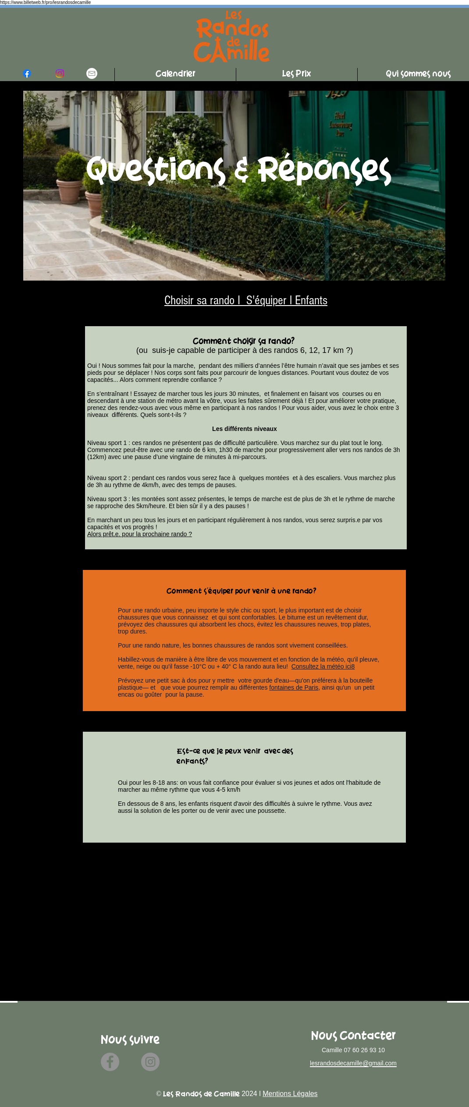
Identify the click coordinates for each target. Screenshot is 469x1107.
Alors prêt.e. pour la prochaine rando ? (139, 533)
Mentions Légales (290, 1093)
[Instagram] (150, 1062)
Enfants (311, 300)
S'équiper (265, 300)
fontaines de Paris (293, 687)
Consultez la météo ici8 (323, 666)
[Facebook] (110, 1062)
